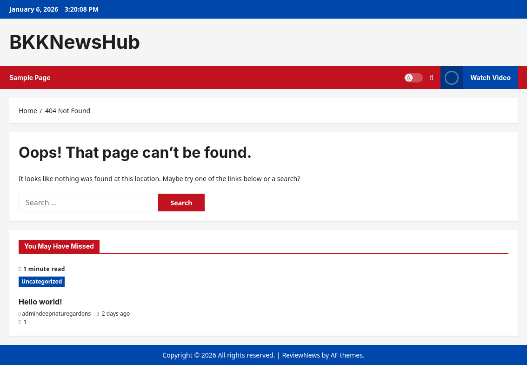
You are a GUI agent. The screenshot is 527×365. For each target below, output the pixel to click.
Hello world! (40, 301)
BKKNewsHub (74, 42)
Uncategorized (41, 281)
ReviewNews (301, 355)
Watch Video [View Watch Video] (475, 77)
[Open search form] (432, 77)
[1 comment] (23, 322)
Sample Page (30, 77)
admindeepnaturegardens (56, 314)
